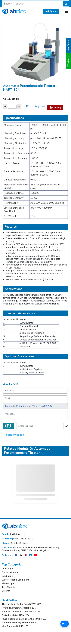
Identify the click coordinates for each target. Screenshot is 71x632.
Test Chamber (9, 587)
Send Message (15, 434)
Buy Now (40, 106)
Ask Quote (51, 11)
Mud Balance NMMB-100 (15, 626)
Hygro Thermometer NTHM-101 (19, 608)
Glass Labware (10, 572)
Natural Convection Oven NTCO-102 (21, 611)
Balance (6, 590)
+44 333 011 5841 (15, 543)
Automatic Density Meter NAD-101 (20, 622)
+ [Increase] (19, 106)
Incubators (7, 576)
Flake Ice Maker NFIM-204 (16, 615)
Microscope (8, 583)
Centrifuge (7, 568)
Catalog (55, 107)
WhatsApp (68, 61)
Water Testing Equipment (15, 579)
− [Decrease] (5, 106)
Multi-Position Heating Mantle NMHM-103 (24, 619)
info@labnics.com (14, 534)
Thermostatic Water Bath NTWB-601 (21, 604)
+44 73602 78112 (17, 538)
